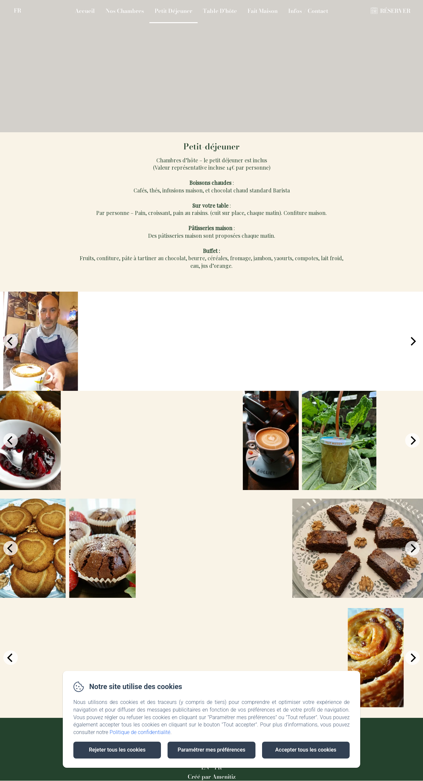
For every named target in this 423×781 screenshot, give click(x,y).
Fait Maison (263, 11)
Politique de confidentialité (140, 732)
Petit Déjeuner (173, 11)
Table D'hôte (220, 11)
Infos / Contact (308, 11)
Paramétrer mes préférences (211, 750)
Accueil (85, 11)
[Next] (412, 341)
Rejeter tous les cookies (117, 750)
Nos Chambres (124, 11)
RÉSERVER (395, 11)
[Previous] (10, 341)
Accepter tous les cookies (305, 750)
